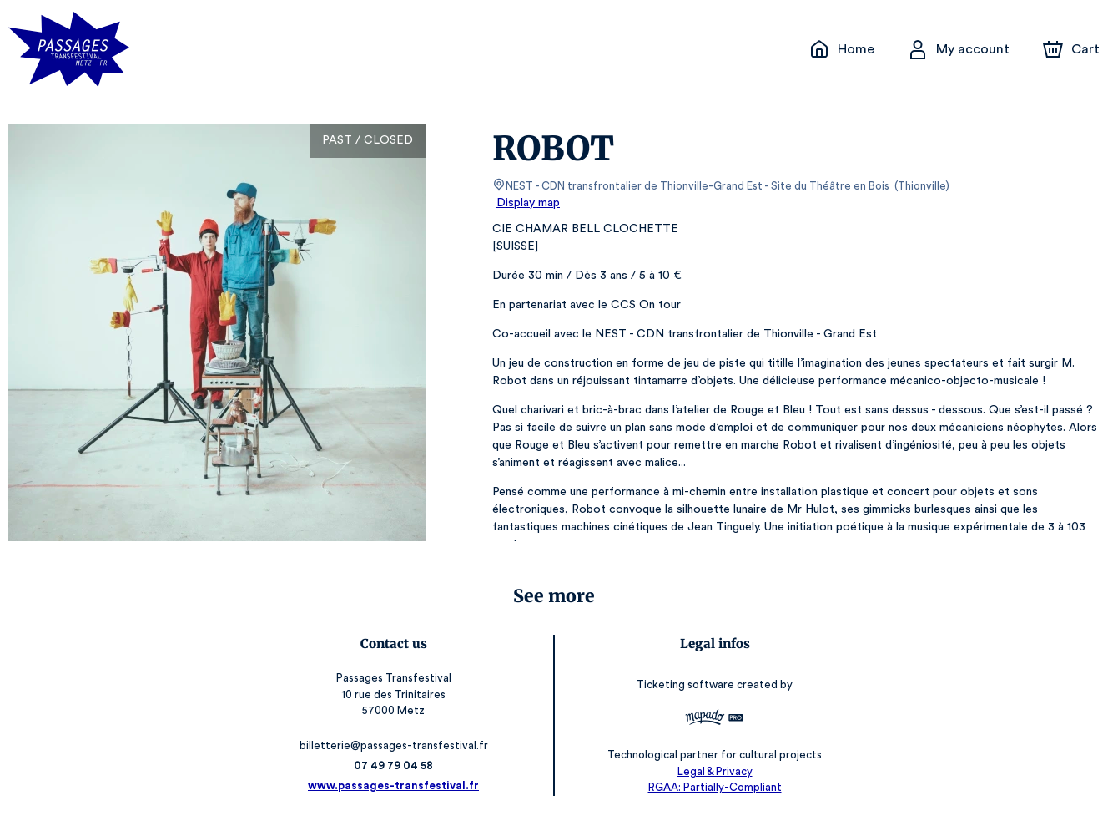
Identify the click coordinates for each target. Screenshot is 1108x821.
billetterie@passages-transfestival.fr (397, 745)
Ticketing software (683, 684)
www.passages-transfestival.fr (398, 785)
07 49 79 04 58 (397, 765)
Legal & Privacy (710, 771)
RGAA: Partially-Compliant (710, 787)
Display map (528, 203)
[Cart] (1073, 49)
